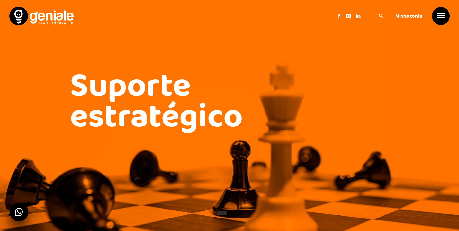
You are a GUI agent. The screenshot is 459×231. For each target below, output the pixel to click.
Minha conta (408, 16)
